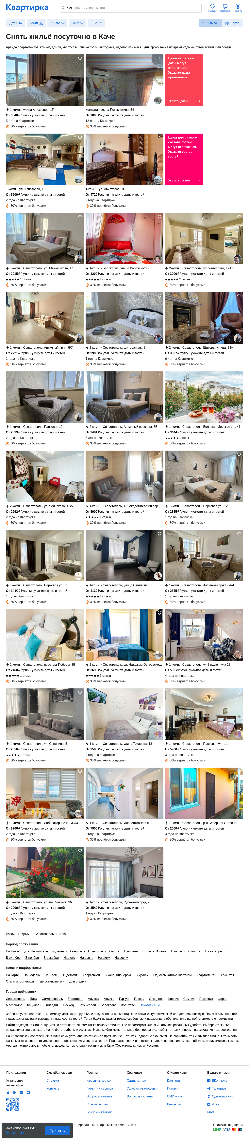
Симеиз (189, 998)
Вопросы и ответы (100, 1096)
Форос (222, 998)
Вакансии (174, 1104)
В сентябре (213, 951)
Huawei (21, 1092)
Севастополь (15, 998)
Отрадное (156, 998)
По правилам (14, 1131)
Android (15, 1092)
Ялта (33, 998)
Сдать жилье (136, 1080)
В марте (114, 951)
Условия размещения (142, 1088)
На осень (86, 957)
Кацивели (34, 1005)
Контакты (53, 1088)
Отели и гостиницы (20, 981)
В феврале (95, 951)
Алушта (93, 998)
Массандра (14, 1005)
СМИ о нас (175, 1096)
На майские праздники (47, 951)
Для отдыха (77, 981)
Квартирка (30, 8)
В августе (193, 951)
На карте (12, 975)
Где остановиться (51, 981)
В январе (75, 951)
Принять (57, 1130)
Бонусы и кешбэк (99, 1112)
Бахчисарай (87, 1005)
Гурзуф (124, 998)
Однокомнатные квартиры (172, 975)
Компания (174, 1080)
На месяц (51, 975)
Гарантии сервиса (100, 1088)
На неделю (32, 975)
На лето (69, 957)
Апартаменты (206, 975)
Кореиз (173, 998)
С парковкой (91, 975)
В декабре (51, 957)
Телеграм (219, 1088)
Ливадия (52, 1005)
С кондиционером (118, 975)
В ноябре (32, 957)
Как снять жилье (99, 1080)
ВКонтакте (219, 1080)
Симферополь (52, 998)
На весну (121, 957)
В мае (146, 951)
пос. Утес (128, 1005)
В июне (161, 951)
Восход (68, 1005)
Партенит (206, 998)
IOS (8, 1092)
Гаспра (139, 998)
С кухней (142, 975)
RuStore (28, 1092)
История (173, 1088)
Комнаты (227, 975)
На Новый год (16, 951)
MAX (210, 1112)
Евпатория (75, 998)
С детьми (70, 975)
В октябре (13, 957)
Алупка (109, 998)
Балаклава (108, 1005)
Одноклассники (223, 1096)
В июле (176, 951)
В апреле (131, 951)
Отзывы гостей (97, 1104)
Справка (52, 1080)
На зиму (104, 957)
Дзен (215, 1104)
